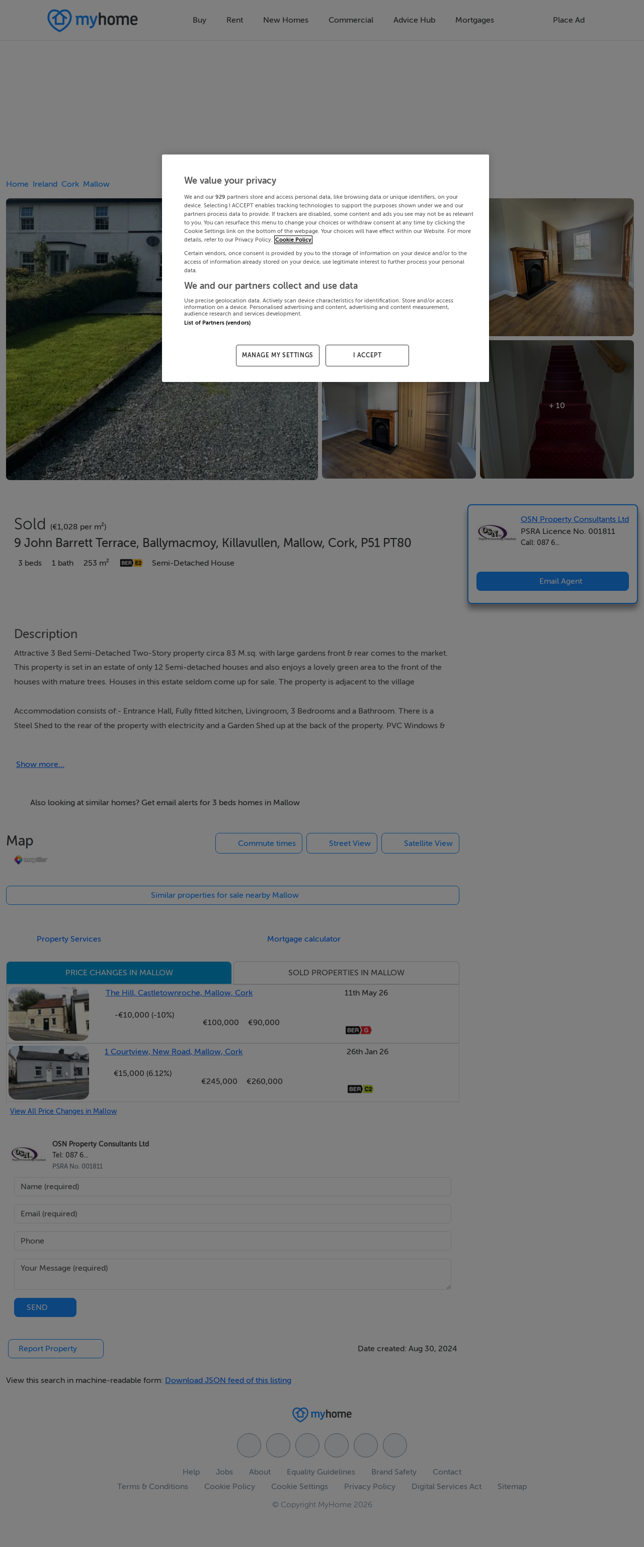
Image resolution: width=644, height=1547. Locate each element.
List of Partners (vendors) (217, 323)
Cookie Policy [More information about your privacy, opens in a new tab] (293, 240)
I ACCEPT (367, 355)
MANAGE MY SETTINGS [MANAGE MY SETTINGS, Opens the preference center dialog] (277, 355)
